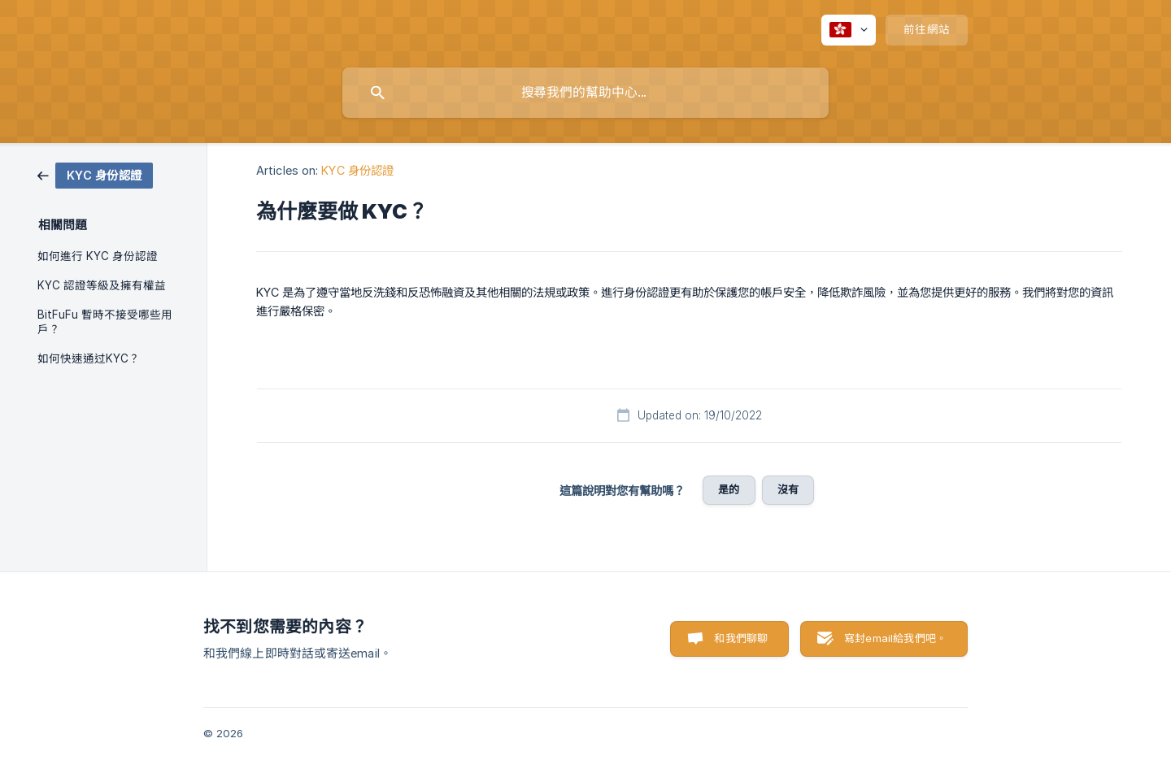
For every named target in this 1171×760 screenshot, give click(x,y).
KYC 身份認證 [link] (357, 170)
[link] (95, 174)
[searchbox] (585, 92)
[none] (848, 30)
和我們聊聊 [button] (741, 638)
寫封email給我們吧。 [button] (895, 638)
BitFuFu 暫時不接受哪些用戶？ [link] (104, 322)
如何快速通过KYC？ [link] (88, 358)
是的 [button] (728, 489)
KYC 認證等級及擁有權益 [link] (101, 285)
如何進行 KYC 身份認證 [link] (97, 256)
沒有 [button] (788, 489)
